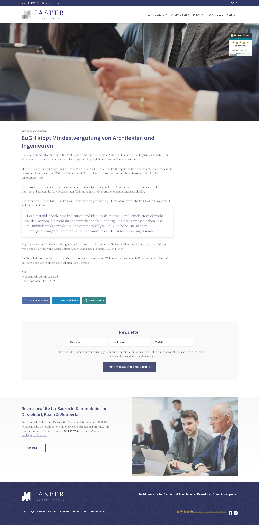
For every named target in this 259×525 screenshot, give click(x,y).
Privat (197, 14)
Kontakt (232, 14)
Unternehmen (178, 14)
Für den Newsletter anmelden (128, 372)
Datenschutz (96, 511)
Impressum (79, 511)
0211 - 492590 (30, 3)
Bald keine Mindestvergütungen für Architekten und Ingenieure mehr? (66, 160)
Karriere (52, 511)
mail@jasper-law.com (53, 3)
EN (236, 3)
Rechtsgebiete (155, 14)
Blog (220, 14)
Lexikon (65, 511)
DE (232, 3)
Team (210, 14)
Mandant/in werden (33, 511)
